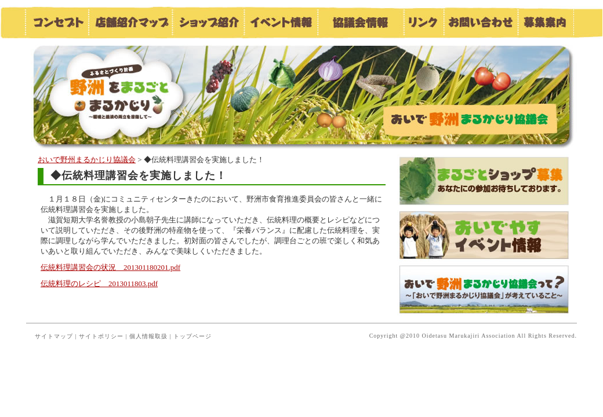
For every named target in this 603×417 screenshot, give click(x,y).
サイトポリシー (101, 336)
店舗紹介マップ (130, 22)
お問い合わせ (480, 22)
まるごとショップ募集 (484, 182)
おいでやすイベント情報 (484, 235)
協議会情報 (360, 22)
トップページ (192, 336)
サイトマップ (54, 336)
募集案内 (545, 22)
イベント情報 (280, 22)
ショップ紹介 (208, 22)
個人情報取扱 (148, 336)
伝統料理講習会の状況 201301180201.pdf (110, 267)
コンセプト (56, 22)
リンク (423, 22)
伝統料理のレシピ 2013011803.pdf (99, 283)
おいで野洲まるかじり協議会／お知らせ (130, 93)
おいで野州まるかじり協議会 (87, 159)
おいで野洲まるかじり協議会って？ (484, 289)
